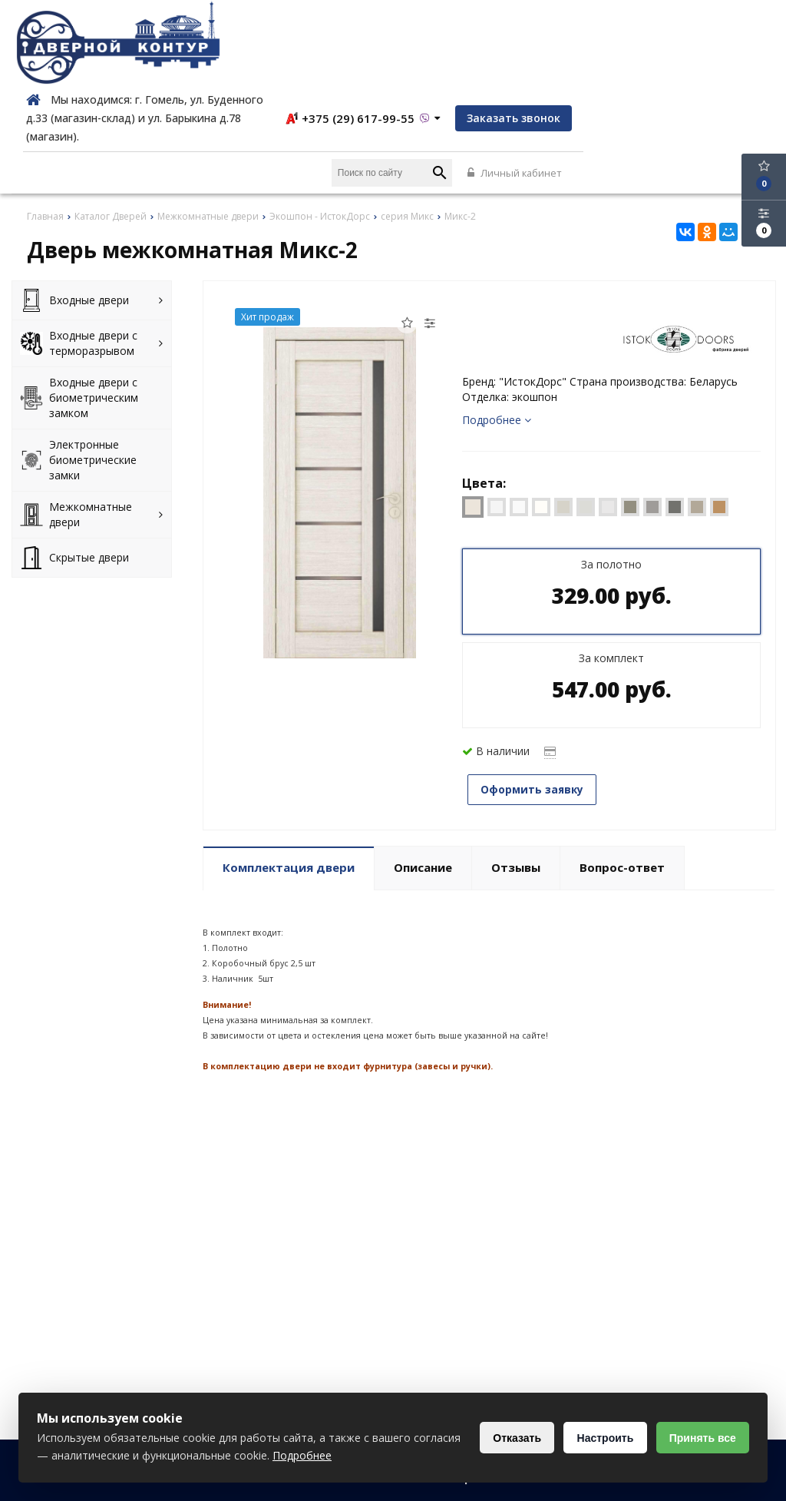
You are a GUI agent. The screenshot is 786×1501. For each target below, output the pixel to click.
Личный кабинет (726, 89)
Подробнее (496, 336)
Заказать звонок (716, 33)
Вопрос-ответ (622, 782)
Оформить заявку (537, 705)
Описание (423, 782)
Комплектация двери (289, 782)
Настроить (601, 1438)
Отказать (511, 1438)
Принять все (701, 1438)
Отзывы (515, 782)
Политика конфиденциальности (484, 1482)
